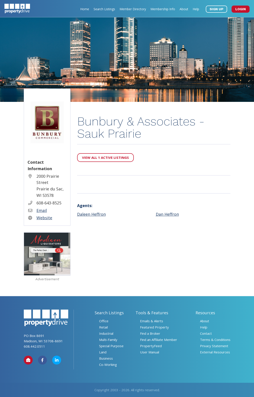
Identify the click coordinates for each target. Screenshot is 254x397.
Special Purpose (111, 346)
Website (44, 217)
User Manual (149, 352)
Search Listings (104, 9)
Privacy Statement (214, 346)
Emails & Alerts (151, 321)
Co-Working (108, 364)
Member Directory (133, 9)
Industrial (106, 333)
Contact (206, 333)
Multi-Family (108, 339)
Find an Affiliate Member (158, 339)
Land (102, 352)
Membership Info (162, 9)
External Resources (215, 352)
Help (196, 9)
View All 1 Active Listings (105, 157)
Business (106, 358)
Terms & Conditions (215, 339)
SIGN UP (216, 9)
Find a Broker (150, 333)
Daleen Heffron (91, 214)
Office (103, 321)
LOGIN (240, 9)
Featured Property (154, 327)
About (184, 9)
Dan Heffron (167, 214)
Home (84, 9)
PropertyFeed (151, 346)
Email (41, 210)
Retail (103, 327)
